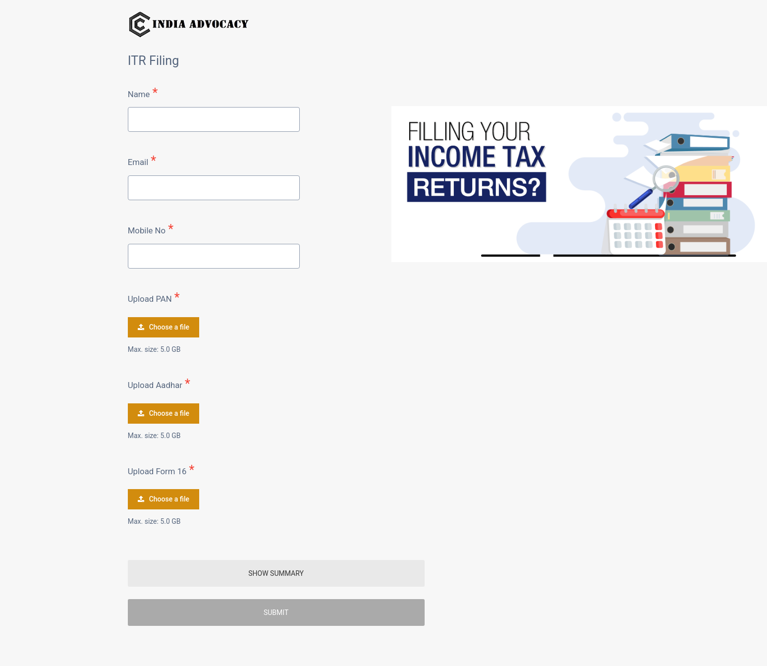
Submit (276, 612)
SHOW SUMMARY (276, 573)
